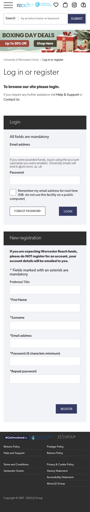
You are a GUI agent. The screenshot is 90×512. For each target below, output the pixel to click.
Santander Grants (14, 471)
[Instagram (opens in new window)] (74, 5)
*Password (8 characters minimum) (35, 353)
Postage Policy (55, 446)
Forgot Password (27, 211)
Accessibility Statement (60, 477)
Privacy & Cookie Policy (60, 464)
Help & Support (67, 95)
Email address (20, 144)
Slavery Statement (57, 471)
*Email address (21, 336)
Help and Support (14, 453)
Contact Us (12, 99)
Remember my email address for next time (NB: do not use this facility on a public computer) (44, 195)
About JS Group (56, 483)
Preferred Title (20, 282)
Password (17, 172)
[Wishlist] (56, 5)
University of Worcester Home (21, 60)
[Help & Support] (83, 5)
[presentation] (42, 393)
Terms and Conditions (16, 464)
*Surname (17, 318)
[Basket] (65, 5)
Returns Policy (12, 446)
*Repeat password (23, 371)
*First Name (18, 300)
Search (10, 18)
